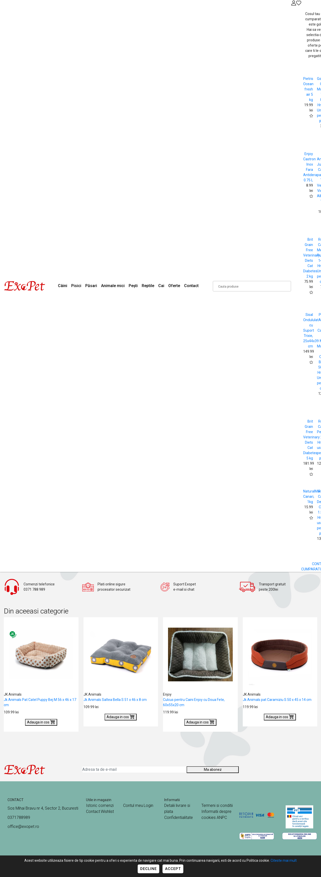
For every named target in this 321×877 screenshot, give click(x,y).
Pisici (76, 285)
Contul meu (133, 805)
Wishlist (107, 811)
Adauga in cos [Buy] (41, 721)
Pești (133, 285)
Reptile (148, 285)
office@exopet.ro (23, 826)
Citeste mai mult (284, 860)
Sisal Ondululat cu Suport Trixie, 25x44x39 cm (311, 330)
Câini (62, 285)
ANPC (222, 817)
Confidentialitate (178, 817)
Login (148, 805)
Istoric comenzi (100, 805)
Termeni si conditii (217, 805)
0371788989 (19, 817)
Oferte (174, 285)
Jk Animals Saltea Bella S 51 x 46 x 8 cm (115, 700)
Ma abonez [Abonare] (213, 770)
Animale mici (113, 285)
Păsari (91, 285)
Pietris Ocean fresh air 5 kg (308, 89)
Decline (148, 868)
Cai (161, 285)
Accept (173, 868)
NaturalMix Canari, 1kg (311, 496)
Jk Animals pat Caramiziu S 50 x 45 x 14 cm (277, 700)
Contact (191, 285)
